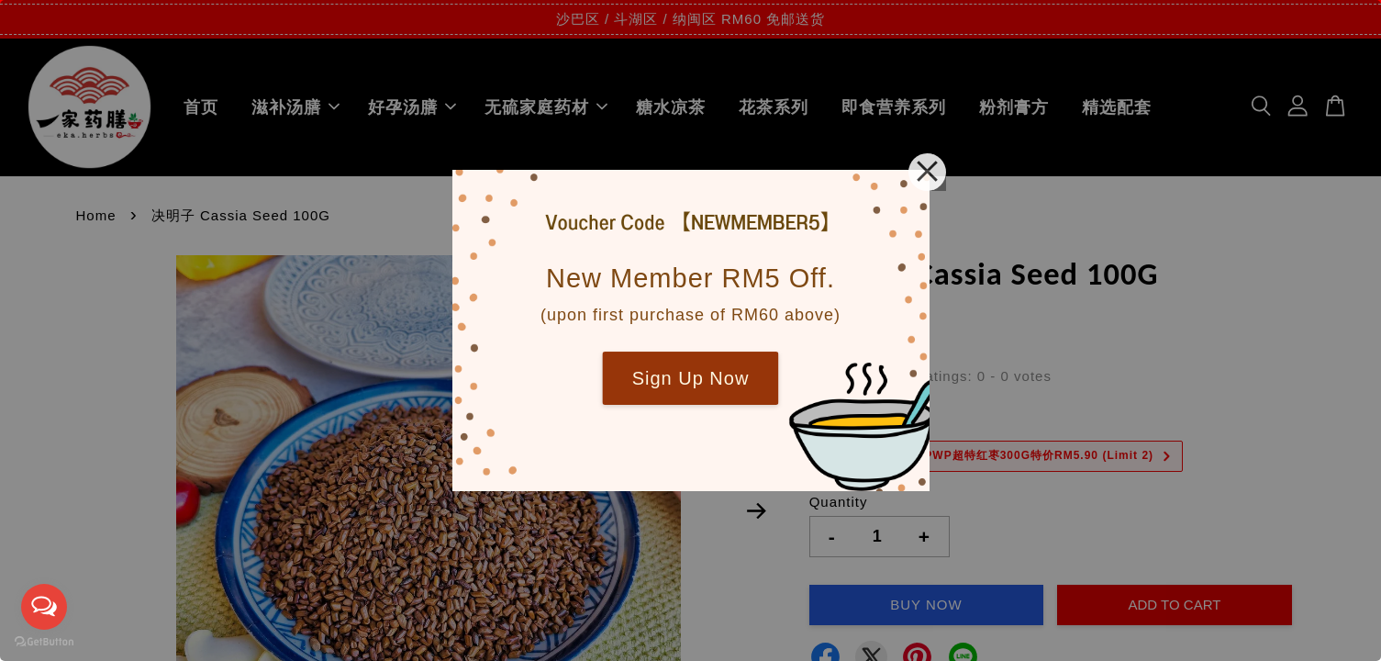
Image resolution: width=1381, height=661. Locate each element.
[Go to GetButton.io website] (44, 642)
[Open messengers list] (44, 607)
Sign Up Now (691, 378)
